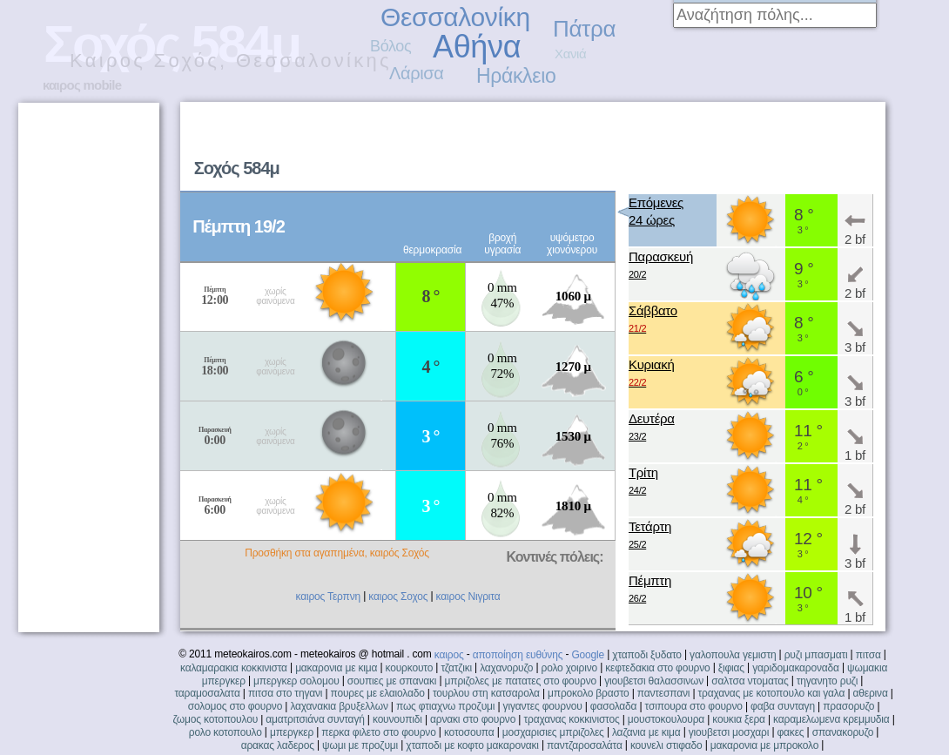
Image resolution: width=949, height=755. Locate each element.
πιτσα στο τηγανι (285, 693)
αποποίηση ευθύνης (518, 655)
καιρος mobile (82, 85)
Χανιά (570, 53)
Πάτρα (584, 29)
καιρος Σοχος (397, 596)
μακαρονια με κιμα (336, 668)
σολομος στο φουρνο (235, 706)
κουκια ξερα (738, 719)
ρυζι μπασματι (816, 655)
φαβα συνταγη (782, 706)
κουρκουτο (410, 668)
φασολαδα (613, 706)
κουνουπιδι (397, 719)
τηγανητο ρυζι (827, 681)
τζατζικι (456, 668)
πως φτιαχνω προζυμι (445, 706)
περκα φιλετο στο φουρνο (378, 732)
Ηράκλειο (515, 75)
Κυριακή (652, 374)
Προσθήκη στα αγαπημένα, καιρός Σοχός (337, 553)
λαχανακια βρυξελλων (338, 706)
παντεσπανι (663, 693)
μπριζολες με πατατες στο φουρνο (520, 681)
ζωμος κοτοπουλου (216, 719)
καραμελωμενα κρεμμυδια (831, 719)
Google (587, 655)
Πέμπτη (650, 590)
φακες (790, 732)
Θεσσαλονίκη (455, 17)
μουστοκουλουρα (666, 719)
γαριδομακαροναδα (795, 668)
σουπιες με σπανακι (391, 681)
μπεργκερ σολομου (296, 681)
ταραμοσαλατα (206, 693)
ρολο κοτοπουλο (225, 732)
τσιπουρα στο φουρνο (694, 706)
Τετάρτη (650, 536)
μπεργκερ (291, 732)
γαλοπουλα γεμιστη (733, 655)
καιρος (449, 655)
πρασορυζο (848, 706)
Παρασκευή (661, 266)
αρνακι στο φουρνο (472, 719)
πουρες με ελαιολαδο (378, 693)
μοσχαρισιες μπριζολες (553, 732)
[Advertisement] (88, 367)
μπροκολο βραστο (588, 693)
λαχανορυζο (506, 668)
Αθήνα (477, 46)
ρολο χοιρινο (569, 668)
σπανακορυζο (843, 732)
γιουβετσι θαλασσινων (653, 681)
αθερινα (870, 693)
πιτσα (868, 655)
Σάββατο (653, 320)
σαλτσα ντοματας (749, 681)
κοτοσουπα (469, 732)
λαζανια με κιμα (646, 732)
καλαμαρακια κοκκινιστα (233, 668)
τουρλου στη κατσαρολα (486, 693)
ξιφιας (731, 668)
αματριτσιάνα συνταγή (315, 719)
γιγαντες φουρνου (542, 706)
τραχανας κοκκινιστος (571, 719)
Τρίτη (643, 482)
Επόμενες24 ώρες (656, 211)
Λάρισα (416, 73)
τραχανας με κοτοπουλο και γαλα (771, 693)
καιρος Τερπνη (327, 596)
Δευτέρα (652, 428)
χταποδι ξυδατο (647, 655)
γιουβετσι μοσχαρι (729, 732)
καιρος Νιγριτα (468, 596)
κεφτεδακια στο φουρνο (657, 668)
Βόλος (390, 46)
